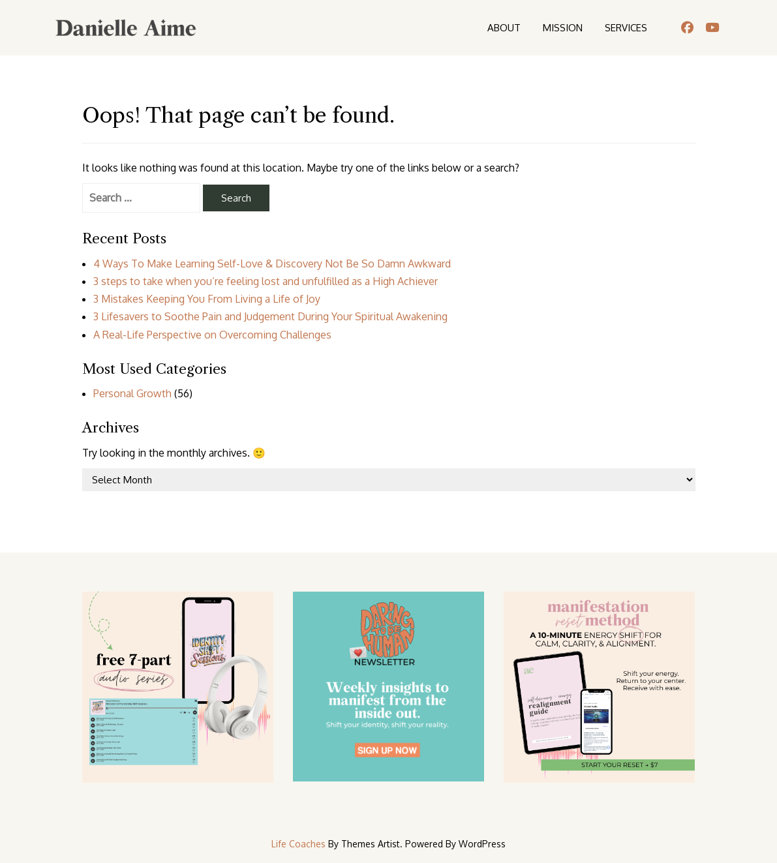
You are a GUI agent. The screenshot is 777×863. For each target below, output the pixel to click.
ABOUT (504, 28)
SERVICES (626, 28)
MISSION (563, 28)
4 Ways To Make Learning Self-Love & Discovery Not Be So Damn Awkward (272, 263)
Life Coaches (298, 843)
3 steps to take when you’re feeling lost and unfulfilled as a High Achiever (265, 281)
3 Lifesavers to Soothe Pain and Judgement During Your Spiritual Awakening (270, 316)
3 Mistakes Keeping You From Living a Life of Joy (206, 298)
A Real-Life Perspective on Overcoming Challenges (212, 334)
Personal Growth (132, 393)
